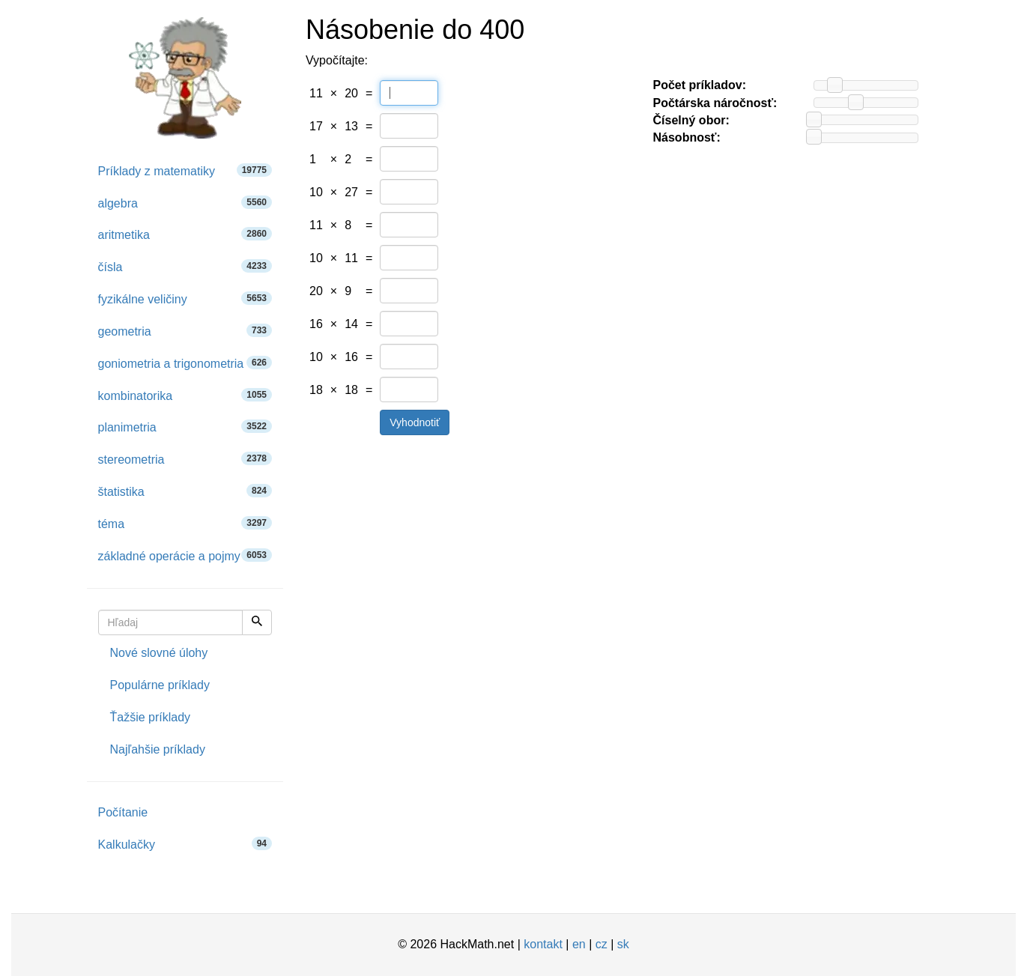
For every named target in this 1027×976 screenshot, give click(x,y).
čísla (185, 266)
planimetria (185, 426)
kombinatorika (185, 395)
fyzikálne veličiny (185, 298)
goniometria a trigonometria (185, 363)
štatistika (185, 491)
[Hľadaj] (257, 622)
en (579, 944)
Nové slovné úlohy (159, 652)
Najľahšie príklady (157, 749)
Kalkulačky (185, 844)
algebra (185, 202)
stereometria (185, 459)
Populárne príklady (160, 685)
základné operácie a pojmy (185, 555)
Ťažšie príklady (150, 717)
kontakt (543, 944)
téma (185, 523)
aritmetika (185, 234)
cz (602, 944)
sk (623, 944)
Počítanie (123, 812)
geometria (185, 331)
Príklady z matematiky (185, 170)
